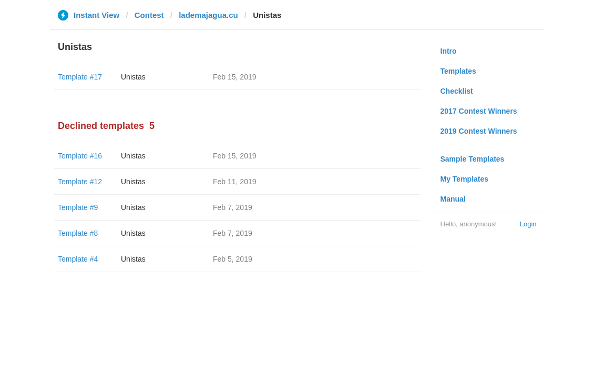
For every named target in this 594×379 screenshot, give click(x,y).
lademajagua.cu (208, 15)
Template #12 (80, 181)
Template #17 (80, 77)
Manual (453, 199)
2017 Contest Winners (479, 111)
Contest (149, 15)
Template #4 (78, 259)
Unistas (133, 77)
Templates (458, 71)
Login (528, 224)
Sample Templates (473, 159)
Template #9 (78, 207)
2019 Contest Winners (479, 131)
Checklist (457, 91)
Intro (449, 51)
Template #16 (80, 156)
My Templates (465, 179)
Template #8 (78, 233)
